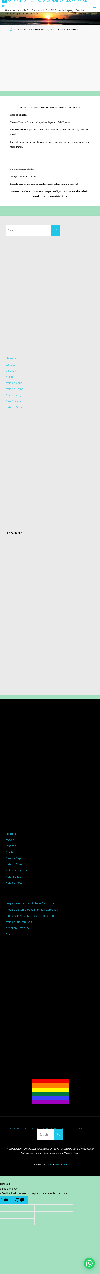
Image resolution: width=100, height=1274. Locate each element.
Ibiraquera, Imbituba (17, 928)
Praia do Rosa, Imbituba (19, 934)
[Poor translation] (20, 1200)
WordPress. (61, 1164)
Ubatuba (10, 358)
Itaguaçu (10, 364)
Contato (79, 1128)
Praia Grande (13, 401)
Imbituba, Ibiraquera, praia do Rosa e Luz (30, 915)
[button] (89, 1263)
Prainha (9, 377)
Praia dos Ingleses (16, 395)
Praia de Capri (13, 383)
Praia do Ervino (14, 389)
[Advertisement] (50, 61)
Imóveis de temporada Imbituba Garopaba (31, 909)
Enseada (10, 370)
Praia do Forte (13, 407)
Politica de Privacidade (49, 1128)
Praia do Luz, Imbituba (18, 922)
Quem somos (17, 1128)
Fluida (48, 1164)
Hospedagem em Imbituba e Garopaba (29, 903)
